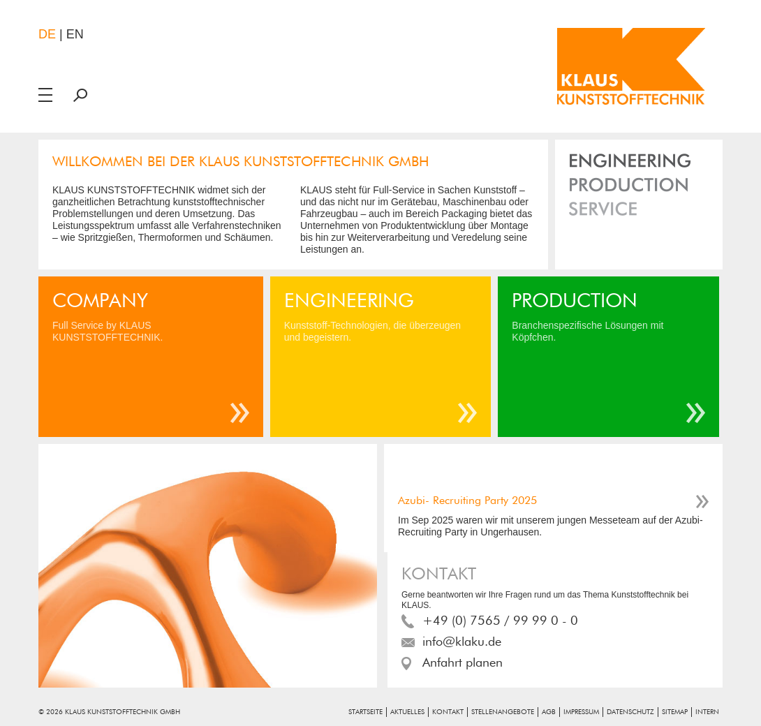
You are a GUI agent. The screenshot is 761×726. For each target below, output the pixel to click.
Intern (707, 712)
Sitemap (675, 712)
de (47, 34)
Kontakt (448, 712)
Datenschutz (630, 712)
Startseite (365, 712)
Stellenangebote (502, 712)
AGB (549, 712)
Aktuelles (407, 712)
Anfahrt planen (462, 663)
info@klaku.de (461, 642)
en (75, 34)
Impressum (581, 712)
